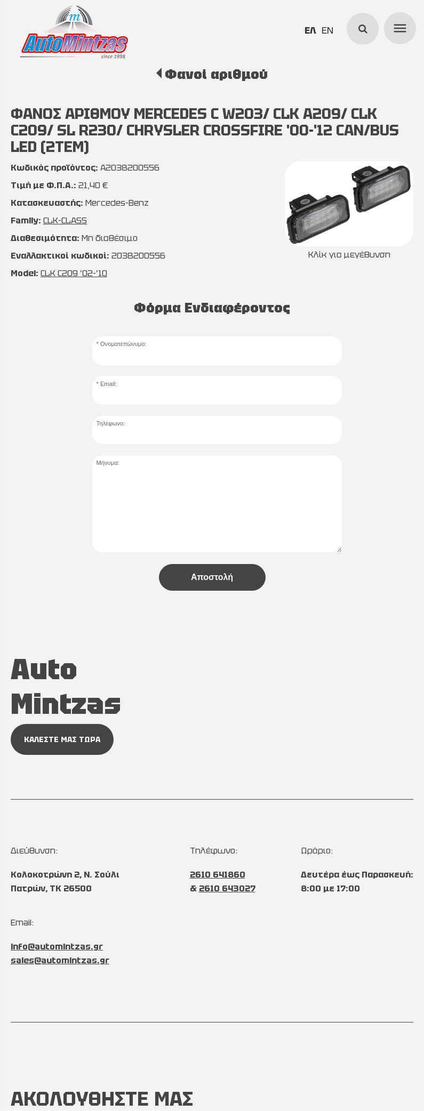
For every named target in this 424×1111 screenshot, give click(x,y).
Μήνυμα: (107, 463)
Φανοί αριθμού (216, 74)
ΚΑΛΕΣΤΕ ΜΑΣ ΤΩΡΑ (62, 739)
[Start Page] (73, 32)
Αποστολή (212, 577)
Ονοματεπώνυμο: (123, 344)
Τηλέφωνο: (110, 423)
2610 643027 (227, 888)
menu (398, 26)
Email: (108, 384)
